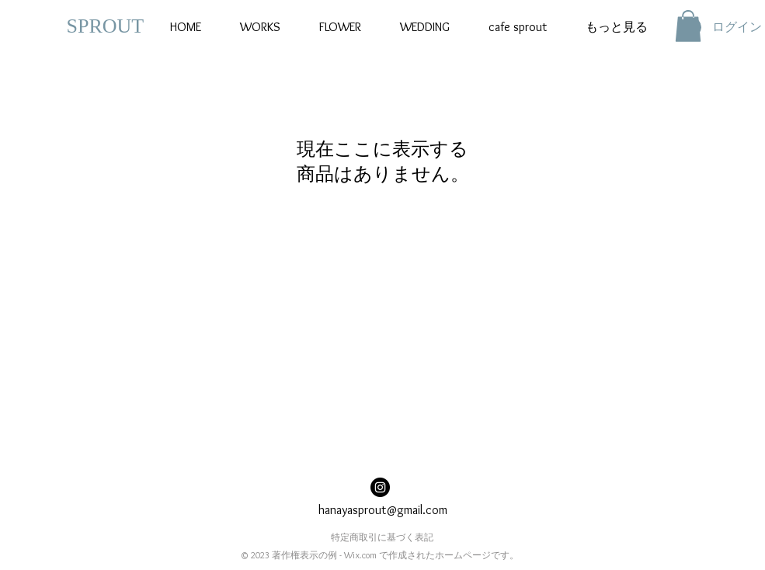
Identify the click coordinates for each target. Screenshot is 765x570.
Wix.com (360, 555)
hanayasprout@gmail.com (382, 509)
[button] (688, 26)
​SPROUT (105, 26)
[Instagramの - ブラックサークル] (380, 487)
